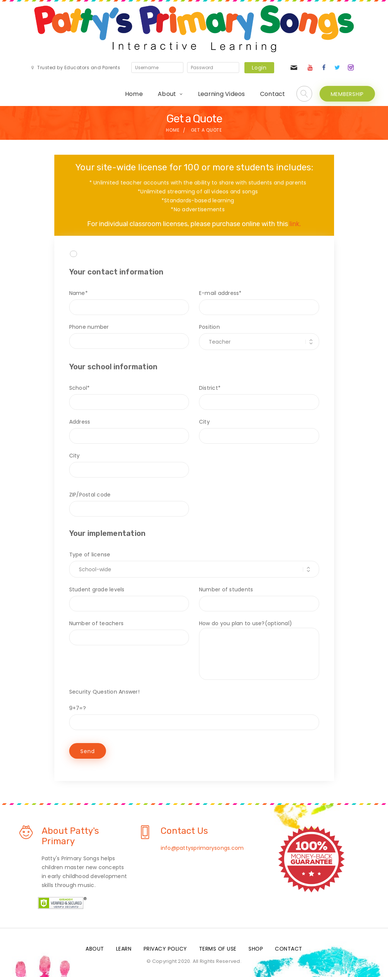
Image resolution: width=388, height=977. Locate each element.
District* (259, 395)
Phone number (129, 334)
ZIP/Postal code (129, 501)
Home (134, 94)
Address (129, 429)
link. (295, 224)
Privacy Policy (165, 948)
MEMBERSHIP (347, 94)
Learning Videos (221, 94)
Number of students (259, 596)
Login (259, 67)
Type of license (194, 562)
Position (259, 334)
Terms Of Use (218, 948)
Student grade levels (129, 596)
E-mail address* (259, 300)
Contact (272, 94)
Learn (124, 948)
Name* (129, 300)
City (259, 429)
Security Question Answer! (104, 691)
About (167, 94)
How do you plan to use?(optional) (259, 650)
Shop (255, 948)
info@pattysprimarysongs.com (202, 848)
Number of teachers (129, 630)
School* (129, 395)
